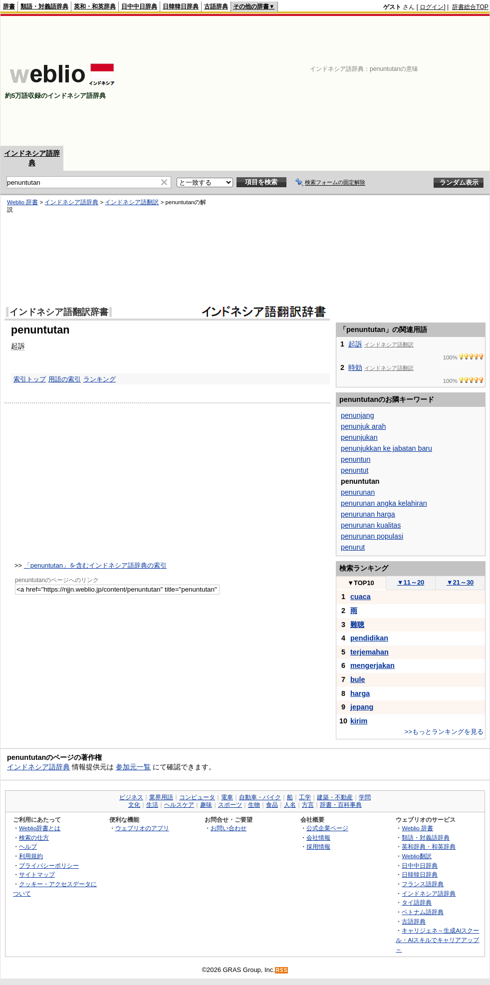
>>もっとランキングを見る (444, 731)
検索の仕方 (34, 837)
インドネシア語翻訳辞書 (58, 312)
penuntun (355, 459)
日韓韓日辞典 (181, 6)
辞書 (9, 6)
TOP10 (360, 583)
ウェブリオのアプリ (142, 828)
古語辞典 (216, 6)
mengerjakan (372, 665)
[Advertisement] (421, 80)
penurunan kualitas (371, 525)
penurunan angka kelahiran (384, 503)
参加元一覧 (133, 767)
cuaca (360, 597)
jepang (361, 707)
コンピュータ (197, 797)
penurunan (358, 492)
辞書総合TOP (470, 6)
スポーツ (230, 805)
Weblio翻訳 (416, 856)
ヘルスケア (179, 805)
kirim (358, 721)
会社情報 (318, 837)
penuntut (354, 470)
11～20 (411, 582)
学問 (365, 797)
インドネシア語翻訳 (132, 202)
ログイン (432, 6)
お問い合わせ (228, 828)
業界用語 (161, 797)
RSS (282, 970)
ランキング (99, 379)
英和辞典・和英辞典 (429, 846)
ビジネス (131, 797)
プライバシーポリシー (49, 865)
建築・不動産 (335, 797)
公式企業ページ (327, 828)
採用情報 (318, 846)
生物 (254, 805)
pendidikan (369, 638)
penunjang (357, 415)
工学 (305, 797)
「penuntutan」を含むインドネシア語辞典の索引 (95, 565)
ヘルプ (28, 846)
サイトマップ (37, 874)
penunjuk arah (363, 426)
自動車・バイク (260, 797)
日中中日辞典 (139, 6)
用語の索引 (64, 379)
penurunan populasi (372, 536)
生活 (152, 805)
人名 (290, 805)
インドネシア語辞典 (71, 202)
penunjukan (359, 437)
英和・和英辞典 (95, 6)
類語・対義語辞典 (44, 6)
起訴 (18, 346)
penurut (353, 547)
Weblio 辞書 (22, 202)
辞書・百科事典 (341, 805)
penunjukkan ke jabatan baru (386, 448)
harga (360, 693)
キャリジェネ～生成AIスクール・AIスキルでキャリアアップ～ (437, 939)
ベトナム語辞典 (423, 912)
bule (357, 679)
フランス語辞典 (423, 884)
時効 (355, 367)
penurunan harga (368, 514)
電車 (227, 797)
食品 (272, 805)
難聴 (357, 625)
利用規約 (31, 856)
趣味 (206, 805)
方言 (308, 805)
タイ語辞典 (417, 902)
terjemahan (369, 652)
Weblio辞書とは (39, 828)
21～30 (460, 582)
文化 (134, 805)
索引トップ (29, 379)
